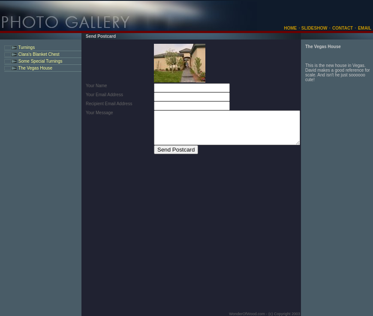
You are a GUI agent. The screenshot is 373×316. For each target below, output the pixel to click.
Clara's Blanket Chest (38, 54)
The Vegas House (34, 68)
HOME (290, 28)
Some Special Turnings (40, 61)
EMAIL (364, 28)
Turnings (26, 47)
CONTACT (342, 28)
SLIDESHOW (313, 28)
